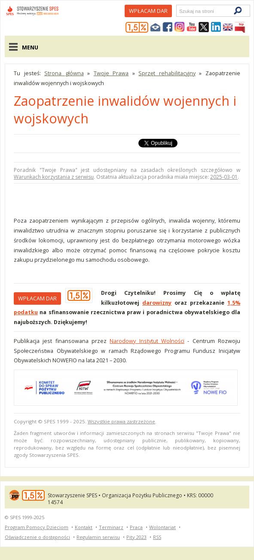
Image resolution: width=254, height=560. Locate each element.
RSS (157, 537)
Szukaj (179, 11)
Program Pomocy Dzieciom (36, 527)
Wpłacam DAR (148, 11)
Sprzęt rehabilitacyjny (167, 73)
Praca (136, 527)
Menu (30, 47)
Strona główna (64, 73)
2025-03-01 (224, 177)
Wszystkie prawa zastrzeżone (121, 421)
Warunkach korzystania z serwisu (54, 177)
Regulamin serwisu (98, 537)
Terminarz (111, 527)
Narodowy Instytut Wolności (147, 341)
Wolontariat (162, 527)
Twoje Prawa (111, 73)
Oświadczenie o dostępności (37, 537)
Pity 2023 (136, 537)
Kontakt (83, 527)
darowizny (156, 302)
